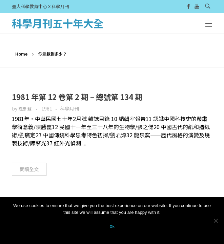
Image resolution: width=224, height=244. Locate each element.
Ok (111, 226)
